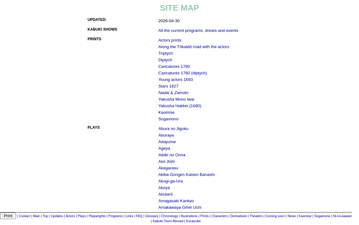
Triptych (165, 53)
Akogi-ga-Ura (170, 181)
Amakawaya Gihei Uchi (179, 207)
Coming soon (275, 216)
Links (129, 216)
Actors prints (169, 40)
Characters (220, 216)
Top (45, 216)
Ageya (164, 148)
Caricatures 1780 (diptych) (182, 73)
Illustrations (189, 216)
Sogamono (322, 216)
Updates (57, 216)
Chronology (169, 216)
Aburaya (166, 135)
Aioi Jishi (166, 161)
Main (36, 216)
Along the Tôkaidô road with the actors (193, 46)
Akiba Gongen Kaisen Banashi (186, 174)
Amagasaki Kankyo (176, 200)
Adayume (167, 141)
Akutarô (165, 194)
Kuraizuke (193, 221)
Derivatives (238, 216)
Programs (115, 216)
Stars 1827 (168, 86)
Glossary (151, 216)
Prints (204, 216)
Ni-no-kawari (342, 216)
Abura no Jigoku (173, 128)
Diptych (165, 60)
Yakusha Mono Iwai (176, 99)
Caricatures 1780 (174, 66)
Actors (70, 216)
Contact (24, 216)
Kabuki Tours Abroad (168, 221)
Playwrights (97, 216)
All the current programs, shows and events (198, 30)
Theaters (256, 216)
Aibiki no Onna (171, 154)
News (292, 216)
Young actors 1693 (175, 79)
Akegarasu (168, 168)
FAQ (139, 216)
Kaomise (305, 216)
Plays (82, 216)
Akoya (164, 187)
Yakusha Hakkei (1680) (179, 105)
